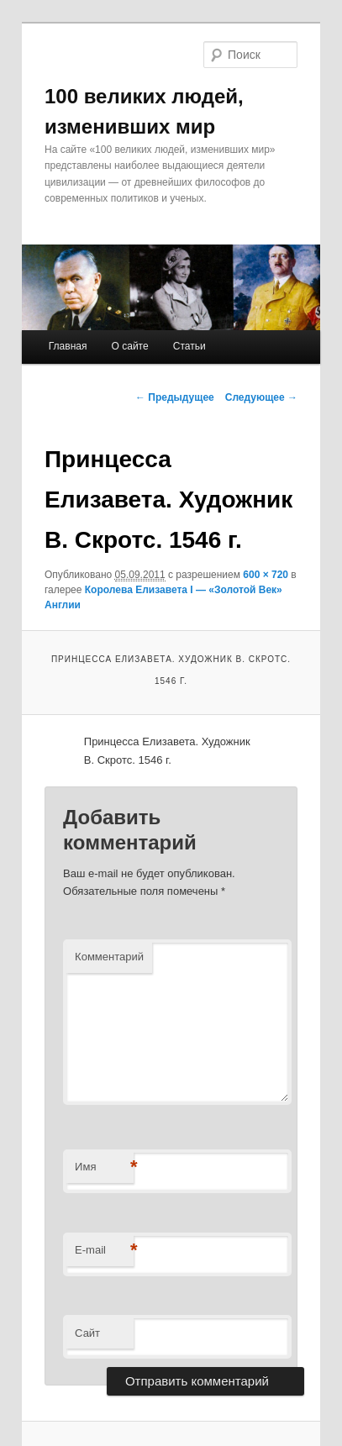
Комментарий (109, 956)
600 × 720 (265, 575)
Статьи (189, 346)
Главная (68, 346)
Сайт (87, 1333)
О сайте (130, 346)
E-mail (104, 1250)
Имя (104, 1167)
